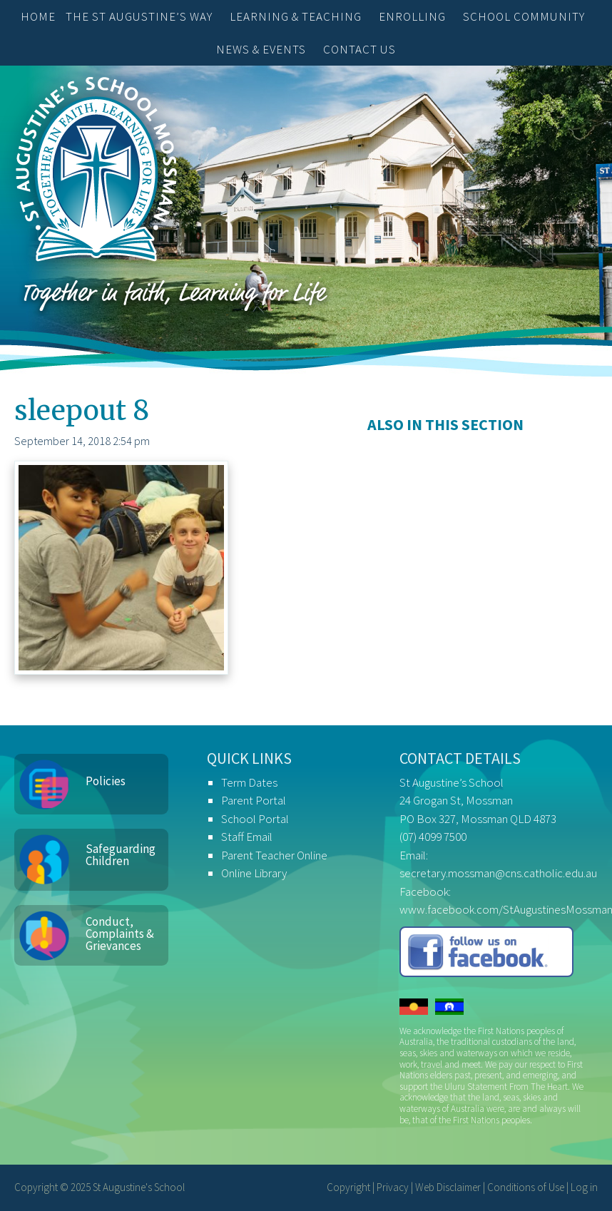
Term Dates (249, 782)
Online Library (254, 873)
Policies (106, 781)
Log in (584, 1187)
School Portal (255, 819)
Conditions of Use (525, 1187)
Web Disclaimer (448, 1187)
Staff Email (246, 836)
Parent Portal (253, 800)
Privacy (393, 1187)
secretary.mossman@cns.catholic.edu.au (498, 873)
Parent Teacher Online (274, 855)
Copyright (348, 1187)
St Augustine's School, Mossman (96, 173)
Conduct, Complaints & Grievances (120, 934)
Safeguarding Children (120, 855)
